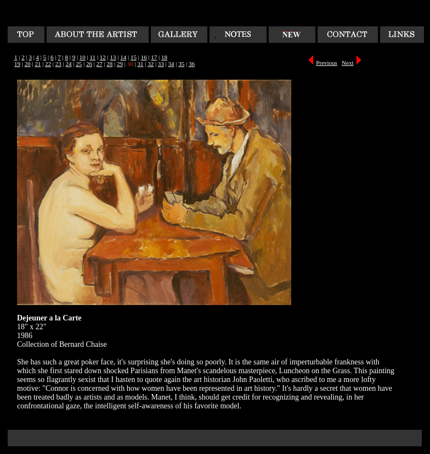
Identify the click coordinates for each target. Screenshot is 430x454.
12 (103, 57)
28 (109, 63)
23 (58, 63)
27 (100, 63)
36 (192, 63)
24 (69, 63)
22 (48, 63)
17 (154, 57)
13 (113, 57)
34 (171, 63)
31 (140, 63)
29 (120, 63)
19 (17, 63)
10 (83, 57)
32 (151, 63)
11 (93, 57)
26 (89, 63)
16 (144, 57)
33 (161, 63)
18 (164, 57)
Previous (326, 62)
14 (123, 57)
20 (28, 63)
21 (38, 63)
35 (181, 63)
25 (79, 63)
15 (134, 57)
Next (347, 62)
